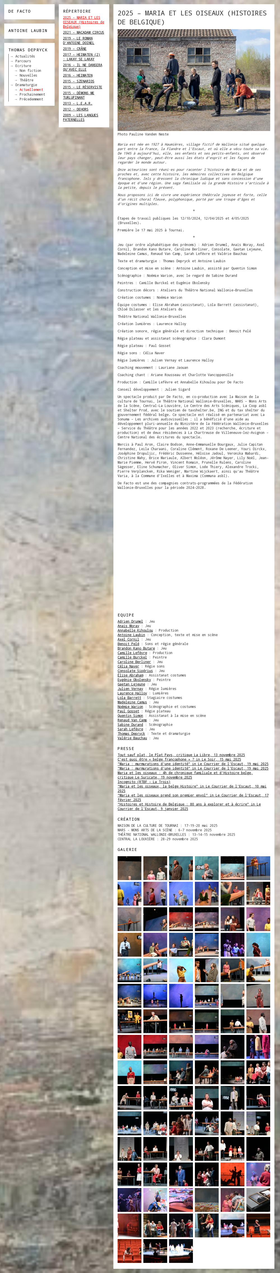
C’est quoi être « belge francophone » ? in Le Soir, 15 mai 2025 (179, 759)
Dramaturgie (26, 84)
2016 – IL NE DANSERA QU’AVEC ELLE (82, 67)
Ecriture (23, 65)
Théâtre (26, 80)
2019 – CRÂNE (75, 48)
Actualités (25, 56)
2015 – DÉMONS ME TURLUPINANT (78, 95)
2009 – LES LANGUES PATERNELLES (80, 117)
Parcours (23, 61)
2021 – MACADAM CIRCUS (83, 32)
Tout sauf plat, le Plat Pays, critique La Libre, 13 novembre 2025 (181, 754)
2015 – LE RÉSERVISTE (82, 87)
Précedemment (31, 99)
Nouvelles (28, 75)
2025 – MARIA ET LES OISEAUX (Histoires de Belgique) (83, 22)
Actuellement (31, 89)
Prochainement (32, 94)
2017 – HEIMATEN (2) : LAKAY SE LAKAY (81, 56)
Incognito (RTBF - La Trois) (144, 781)
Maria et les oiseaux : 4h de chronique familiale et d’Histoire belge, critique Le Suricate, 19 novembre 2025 (185, 774)
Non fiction (30, 70)
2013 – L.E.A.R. (77, 103)
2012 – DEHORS (75, 109)
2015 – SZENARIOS (78, 81)
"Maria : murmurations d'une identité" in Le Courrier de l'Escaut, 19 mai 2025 (193, 763)
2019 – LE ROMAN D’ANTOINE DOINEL (78, 40)
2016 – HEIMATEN (77, 75)
